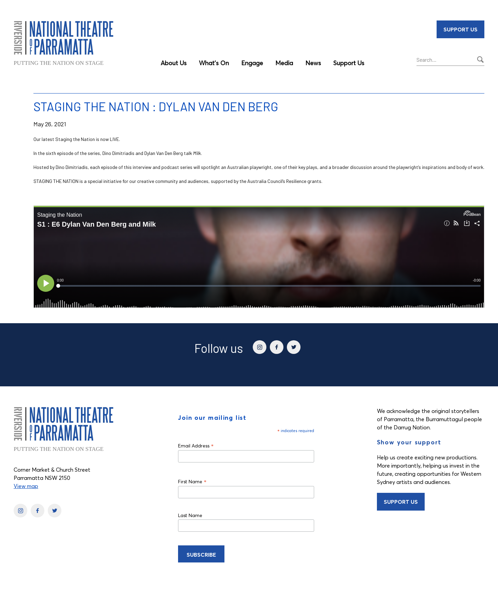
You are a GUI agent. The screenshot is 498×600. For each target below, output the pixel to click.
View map (26, 486)
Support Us (348, 63)
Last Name (190, 515)
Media (284, 63)
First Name (192, 481)
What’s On (214, 63)
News (313, 63)
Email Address (196, 445)
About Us (174, 63)
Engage (252, 63)
